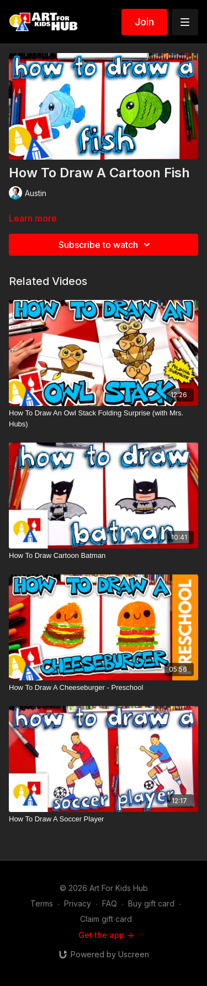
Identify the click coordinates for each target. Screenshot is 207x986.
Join (144, 22)
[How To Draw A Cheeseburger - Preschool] (103, 687)
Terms (41, 903)
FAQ (109, 903)
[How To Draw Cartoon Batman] (103, 555)
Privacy (77, 903)
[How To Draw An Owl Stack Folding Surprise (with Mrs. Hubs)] (103, 418)
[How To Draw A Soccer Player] (103, 819)
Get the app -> (106, 935)
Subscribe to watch (106, 244)
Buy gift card (151, 903)
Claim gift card (106, 919)
